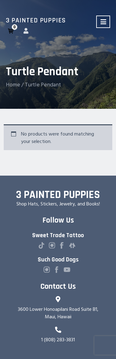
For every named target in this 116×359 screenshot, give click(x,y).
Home (13, 85)
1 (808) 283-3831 (58, 339)
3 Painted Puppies (36, 20)
